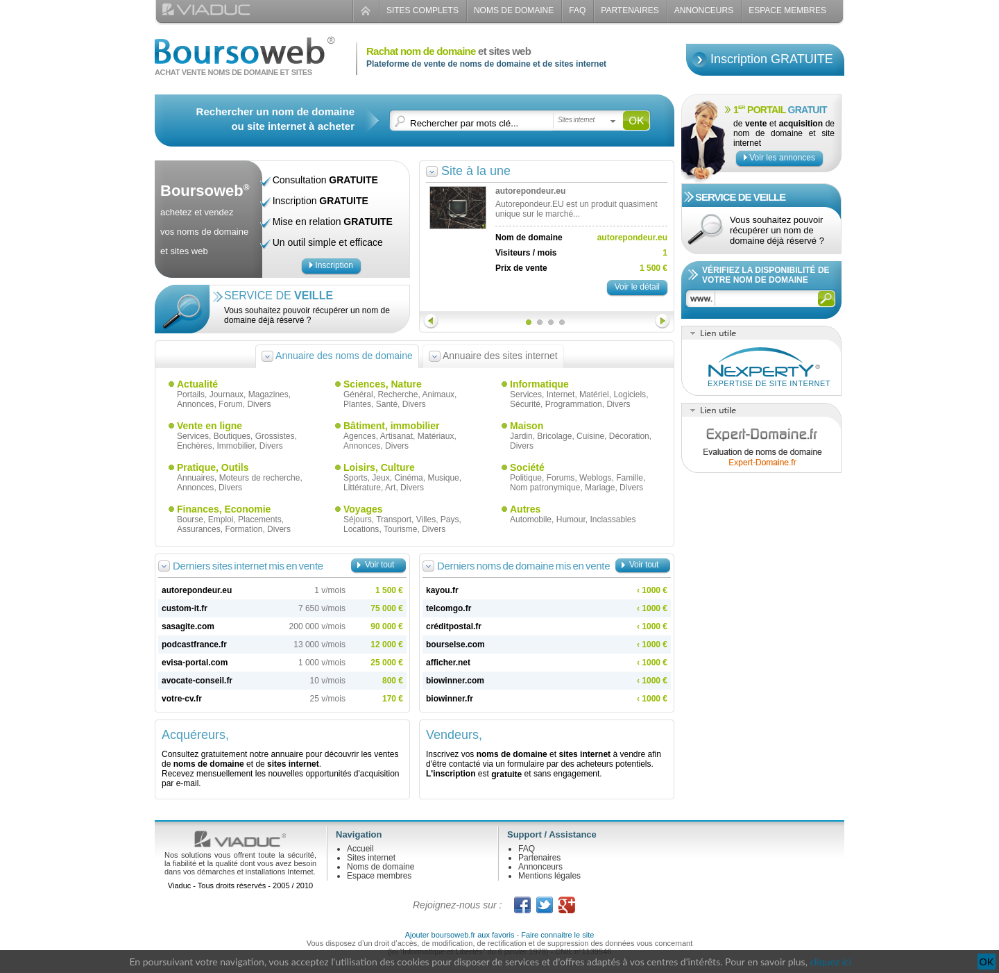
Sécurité (525, 404)
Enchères (194, 446)
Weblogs (595, 478)
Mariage (600, 487)
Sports (355, 478)
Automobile (531, 519)
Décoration (629, 436)
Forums (561, 478)
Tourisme (401, 529)
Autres (525, 509)
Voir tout (379, 564)
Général (358, 394)
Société (527, 467)
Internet (561, 394)
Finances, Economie (224, 509)
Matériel (594, 394)
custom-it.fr (184, 608)
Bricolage (554, 436)
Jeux (380, 478)
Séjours (357, 519)
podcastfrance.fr (194, 644)
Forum (231, 404)
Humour (571, 519)
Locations (361, 529)
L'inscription (451, 774)
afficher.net (448, 662)
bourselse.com (455, 644)
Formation (243, 529)
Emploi (221, 519)
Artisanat (396, 436)
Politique (526, 478)
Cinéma (408, 478)
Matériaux (436, 436)
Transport (393, 519)
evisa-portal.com (195, 662)
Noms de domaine (514, 10)
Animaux (438, 394)
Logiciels (629, 394)
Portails (191, 394)
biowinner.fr (449, 699)
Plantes (357, 404)
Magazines (268, 394)
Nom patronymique (545, 487)
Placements (260, 519)
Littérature (362, 487)
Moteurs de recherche (259, 478)
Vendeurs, (454, 735)
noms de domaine (208, 764)
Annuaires (195, 478)
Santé (387, 404)
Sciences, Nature (382, 384)
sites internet (293, 764)
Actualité (197, 384)
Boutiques (232, 436)
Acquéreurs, (195, 735)
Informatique (539, 384)
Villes (426, 519)
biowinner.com (455, 680)
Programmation (573, 404)
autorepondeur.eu (197, 590)
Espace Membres (787, 10)
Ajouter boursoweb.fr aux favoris (460, 935)
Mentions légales (549, 876)
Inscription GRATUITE (771, 59)
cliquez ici (830, 961)
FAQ (577, 10)
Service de (278, 295)
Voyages (363, 509)
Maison (526, 425)
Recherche (397, 394)
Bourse (190, 519)
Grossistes (275, 436)
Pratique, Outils (212, 467)
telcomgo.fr (448, 608)
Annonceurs (703, 10)
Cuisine (590, 436)
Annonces (195, 404)
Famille (629, 478)
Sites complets (422, 10)
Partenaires (630, 10)
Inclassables (612, 519)
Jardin (521, 436)
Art (390, 487)
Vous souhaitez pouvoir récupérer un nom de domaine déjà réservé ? (307, 315)
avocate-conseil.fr (197, 680)
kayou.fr (442, 590)
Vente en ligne (209, 425)
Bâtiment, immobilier (391, 425)
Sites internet (371, 858)
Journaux (227, 394)
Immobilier (235, 446)
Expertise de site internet (769, 383)
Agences (359, 436)
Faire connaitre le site (557, 935)
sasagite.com (188, 626)
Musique (443, 478)
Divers (259, 404)
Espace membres (379, 876)
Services (526, 394)
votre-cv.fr (182, 699)
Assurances (199, 529)
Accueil (360, 849)
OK (986, 961)
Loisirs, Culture (379, 467)
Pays (450, 519)
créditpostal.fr (453, 626)
